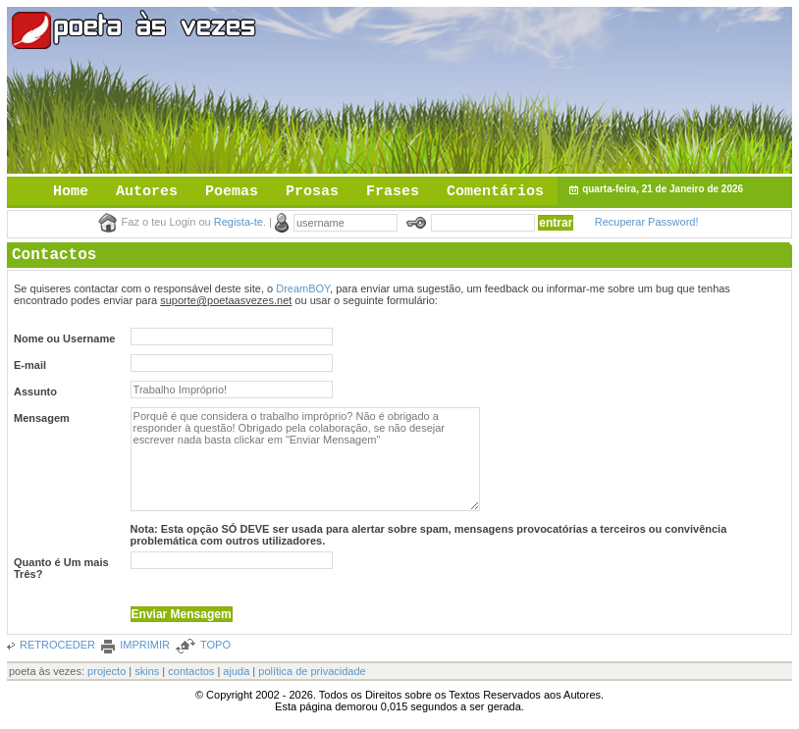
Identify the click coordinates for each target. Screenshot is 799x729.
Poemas (231, 191)
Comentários (495, 191)
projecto (106, 671)
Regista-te (238, 222)
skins (146, 671)
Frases (392, 191)
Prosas (312, 191)
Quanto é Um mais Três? (61, 568)
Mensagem (42, 418)
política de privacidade (311, 671)
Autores (147, 191)
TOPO (215, 645)
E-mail (30, 365)
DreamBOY (303, 288)
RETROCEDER (57, 645)
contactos (191, 671)
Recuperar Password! (647, 222)
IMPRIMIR (145, 645)
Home (70, 191)
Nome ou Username (64, 338)
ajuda (236, 671)
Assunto (35, 391)
